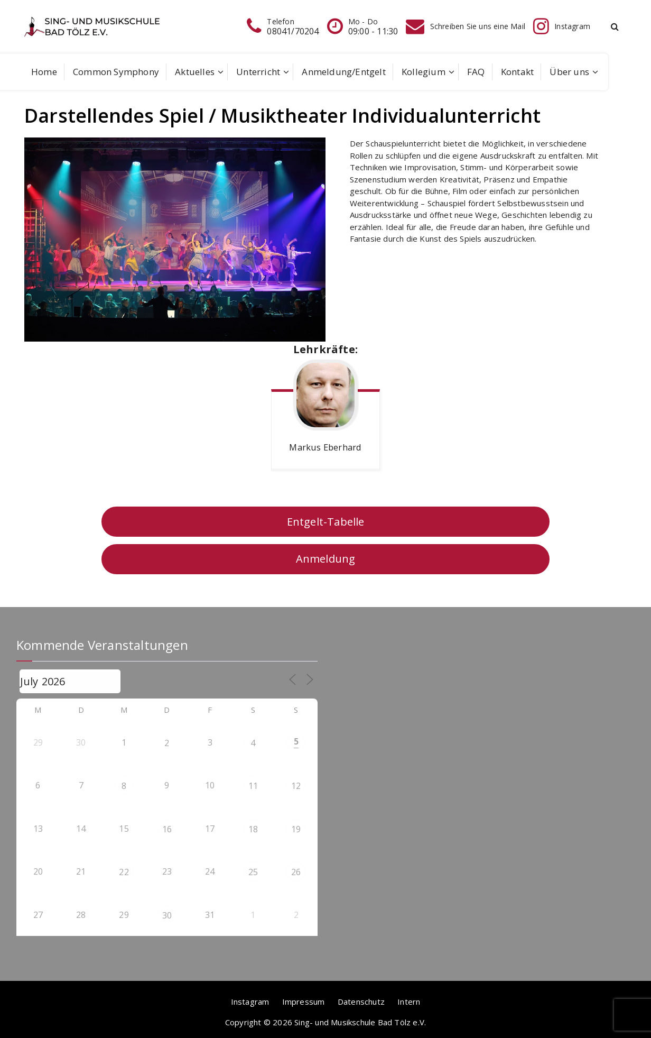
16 (167, 829)
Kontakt (517, 72)
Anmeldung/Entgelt (343, 72)
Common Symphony (116, 72)
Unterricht (258, 72)
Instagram (250, 1001)
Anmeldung (326, 559)
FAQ (476, 72)
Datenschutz (361, 1001)
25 (253, 872)
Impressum (303, 1001)
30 (167, 915)
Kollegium (423, 72)
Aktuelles (195, 72)
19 (296, 829)
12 (296, 786)
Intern (408, 1001)
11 (253, 786)
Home (44, 72)
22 (123, 872)
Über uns (569, 72)
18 (253, 829)
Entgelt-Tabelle (326, 522)
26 (296, 872)
